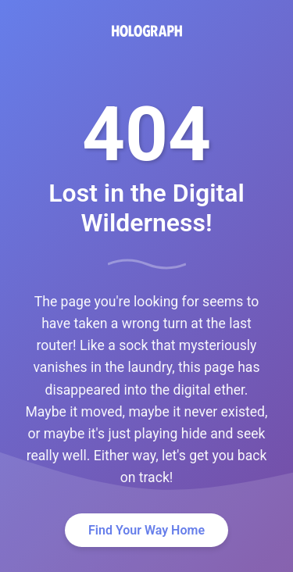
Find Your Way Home (146, 530)
